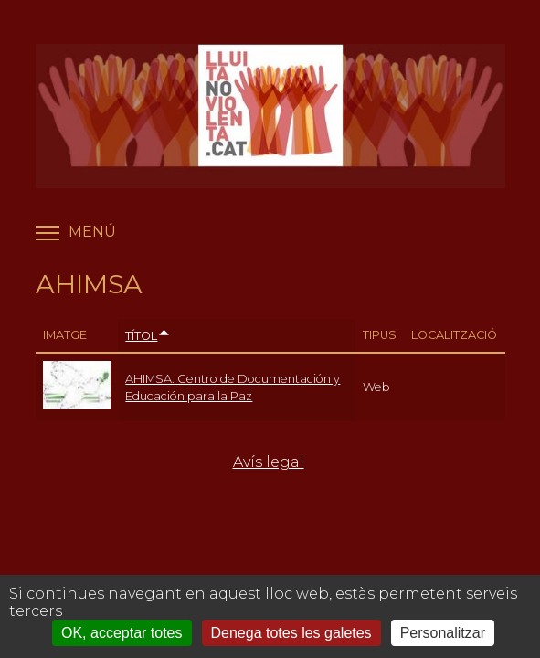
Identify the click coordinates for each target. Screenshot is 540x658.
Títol (148, 336)
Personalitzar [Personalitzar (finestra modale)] (442, 633)
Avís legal (268, 462)
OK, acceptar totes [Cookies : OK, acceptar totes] (122, 633)
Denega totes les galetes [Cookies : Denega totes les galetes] (291, 633)
